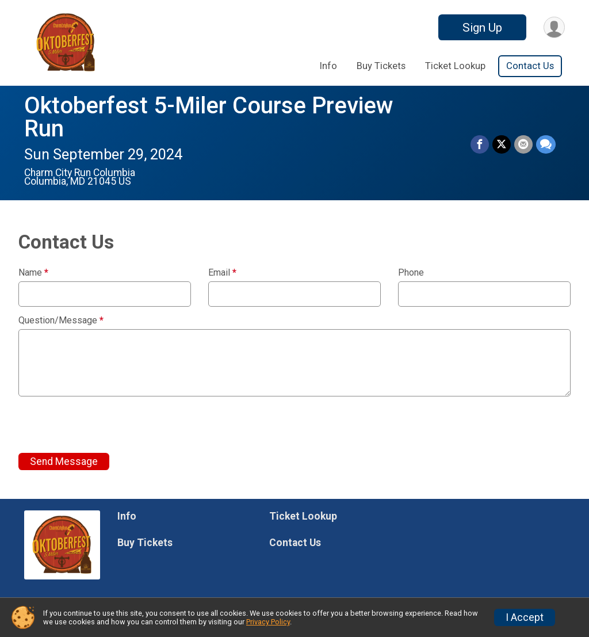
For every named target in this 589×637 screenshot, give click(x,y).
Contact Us (530, 65)
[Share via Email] (523, 144)
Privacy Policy (268, 621)
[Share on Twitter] (501, 144)
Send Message (64, 461)
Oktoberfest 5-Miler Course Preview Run (208, 117)
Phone (411, 273)
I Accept (525, 617)
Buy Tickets (381, 65)
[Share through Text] (546, 144)
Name (33, 273)
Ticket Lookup (455, 65)
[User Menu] (554, 27)
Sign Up (482, 28)
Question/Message (61, 320)
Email (222, 273)
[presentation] (105, 424)
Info (328, 65)
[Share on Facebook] (480, 144)
